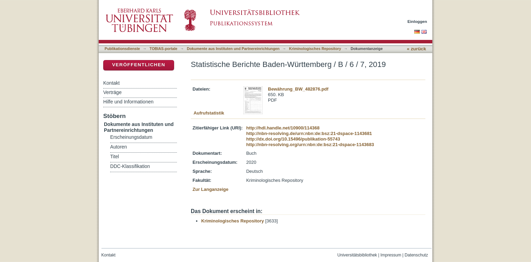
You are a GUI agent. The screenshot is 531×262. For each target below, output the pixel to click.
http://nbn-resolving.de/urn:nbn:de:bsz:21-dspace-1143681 (309, 133)
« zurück (416, 48)
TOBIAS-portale (163, 49)
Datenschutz (416, 255)
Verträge (112, 92)
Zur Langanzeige (210, 189)
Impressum (391, 255)
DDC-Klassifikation (130, 166)
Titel (114, 156)
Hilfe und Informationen (128, 101)
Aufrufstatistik (209, 113)
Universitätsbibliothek (357, 255)
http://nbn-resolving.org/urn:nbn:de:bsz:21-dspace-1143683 (310, 144)
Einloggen (417, 21)
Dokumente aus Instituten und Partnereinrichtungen (233, 49)
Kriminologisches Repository (315, 49)
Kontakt (111, 83)
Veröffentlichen (138, 64)
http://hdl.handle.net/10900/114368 (282, 127)
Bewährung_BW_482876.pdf (298, 89)
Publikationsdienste (122, 49)
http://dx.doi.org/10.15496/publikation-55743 (293, 139)
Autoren (118, 147)
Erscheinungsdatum (131, 137)
